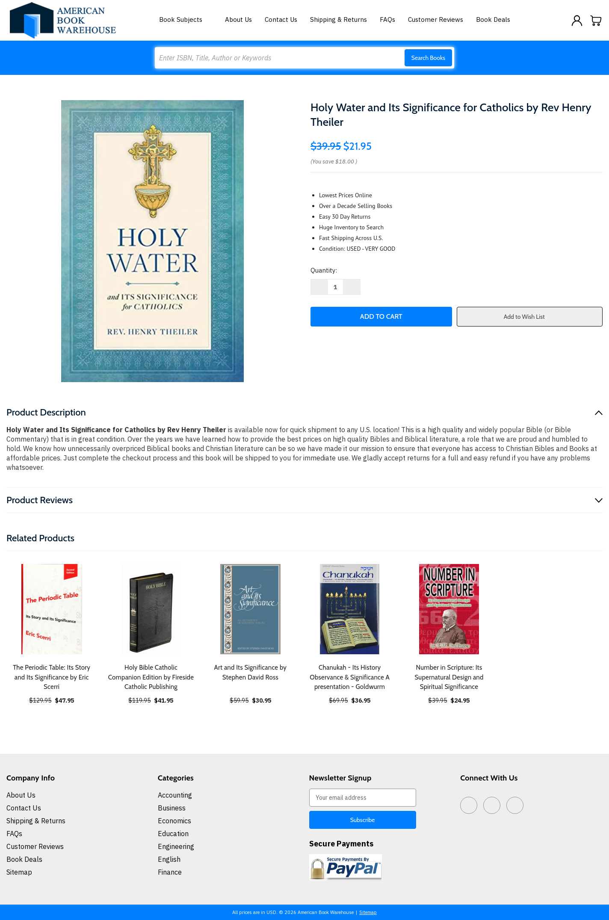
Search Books (428, 58)
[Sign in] (577, 20)
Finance (170, 872)
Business (172, 808)
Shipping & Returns (338, 19)
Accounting (175, 795)
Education (173, 833)
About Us (238, 19)
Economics (174, 820)
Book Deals (493, 19)
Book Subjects (185, 19)
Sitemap (19, 872)
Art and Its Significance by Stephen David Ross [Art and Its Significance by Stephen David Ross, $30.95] (250, 672)
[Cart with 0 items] (596, 20)
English (169, 859)
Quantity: (323, 270)
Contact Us (281, 19)
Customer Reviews (435, 19)
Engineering (176, 846)
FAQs (387, 19)
